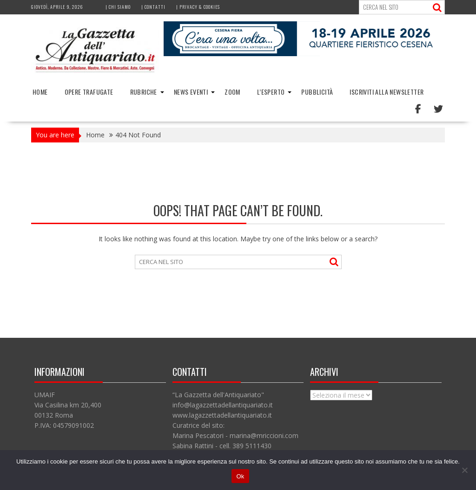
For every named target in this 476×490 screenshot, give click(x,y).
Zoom (232, 92)
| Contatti (153, 6)
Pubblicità (317, 92)
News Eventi (191, 92)
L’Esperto (271, 92)
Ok (240, 476)
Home (40, 92)
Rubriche (143, 92)
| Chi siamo (118, 6)
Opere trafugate (89, 92)
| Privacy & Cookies (198, 6)
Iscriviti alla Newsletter (386, 92)
